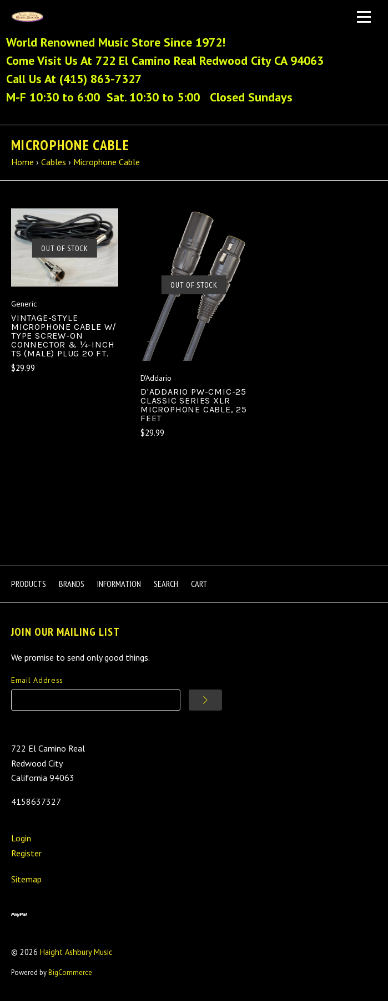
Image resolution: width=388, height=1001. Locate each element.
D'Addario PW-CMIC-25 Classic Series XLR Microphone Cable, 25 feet (193, 404)
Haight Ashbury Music (76, 952)
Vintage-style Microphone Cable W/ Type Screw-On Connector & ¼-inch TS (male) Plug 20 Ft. (64, 336)
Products (28, 583)
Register (26, 853)
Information (119, 583)
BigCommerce (70, 972)
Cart (199, 583)
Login (21, 838)
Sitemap (26, 879)
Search (166, 583)
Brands (71, 583)
